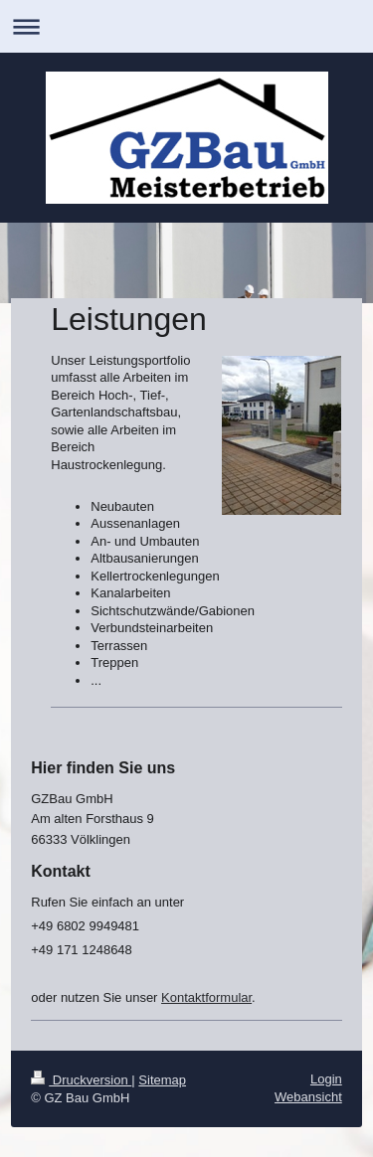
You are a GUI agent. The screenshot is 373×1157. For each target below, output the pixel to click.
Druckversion (81, 1080)
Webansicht (308, 1096)
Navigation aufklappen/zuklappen (186, 26)
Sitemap (162, 1080)
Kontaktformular (206, 997)
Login (326, 1079)
